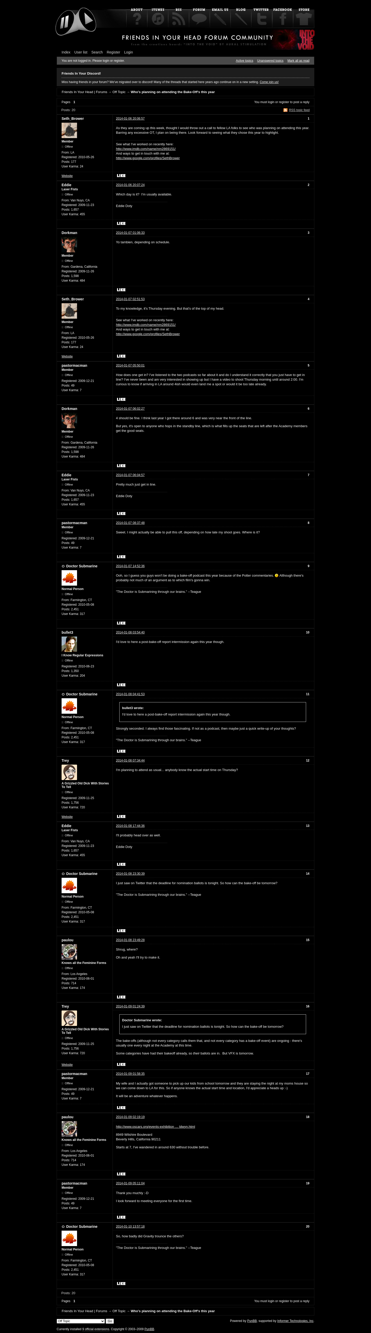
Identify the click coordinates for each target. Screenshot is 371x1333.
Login (128, 52)
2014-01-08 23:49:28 (130, 940)
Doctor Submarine (81, 566)
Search (97, 52)
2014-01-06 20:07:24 (130, 185)
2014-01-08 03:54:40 (130, 632)
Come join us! (269, 82)
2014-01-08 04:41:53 (130, 694)
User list (81, 52)
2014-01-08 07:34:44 (130, 760)
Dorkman (69, 233)
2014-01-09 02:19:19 (130, 1117)
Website (67, 176)
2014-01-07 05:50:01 (130, 365)
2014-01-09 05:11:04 (130, 1183)
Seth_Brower (73, 119)
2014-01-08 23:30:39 (130, 873)
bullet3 (67, 632)
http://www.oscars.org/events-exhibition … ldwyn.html (155, 1127)
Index (66, 52)
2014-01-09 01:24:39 (130, 1006)
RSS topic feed (299, 110)
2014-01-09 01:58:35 (130, 1074)
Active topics (244, 60)
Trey (65, 760)
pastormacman (74, 365)
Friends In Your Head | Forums (84, 92)
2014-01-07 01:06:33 (130, 233)
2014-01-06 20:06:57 (130, 118)
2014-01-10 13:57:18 (130, 1226)
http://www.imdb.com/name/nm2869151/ (146, 149)
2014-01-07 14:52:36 (130, 566)
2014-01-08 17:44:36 (130, 826)
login (271, 102)
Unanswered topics (270, 60)
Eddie (66, 185)
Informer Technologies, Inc (295, 1321)
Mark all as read (298, 60)
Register (113, 52)
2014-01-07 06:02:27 (130, 408)
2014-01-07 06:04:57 (130, 475)
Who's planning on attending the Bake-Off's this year (173, 92)
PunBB (252, 1321)
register (284, 102)
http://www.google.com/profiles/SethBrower (148, 158)
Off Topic (118, 92)
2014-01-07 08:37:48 (130, 523)
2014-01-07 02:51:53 (130, 299)
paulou (67, 940)
